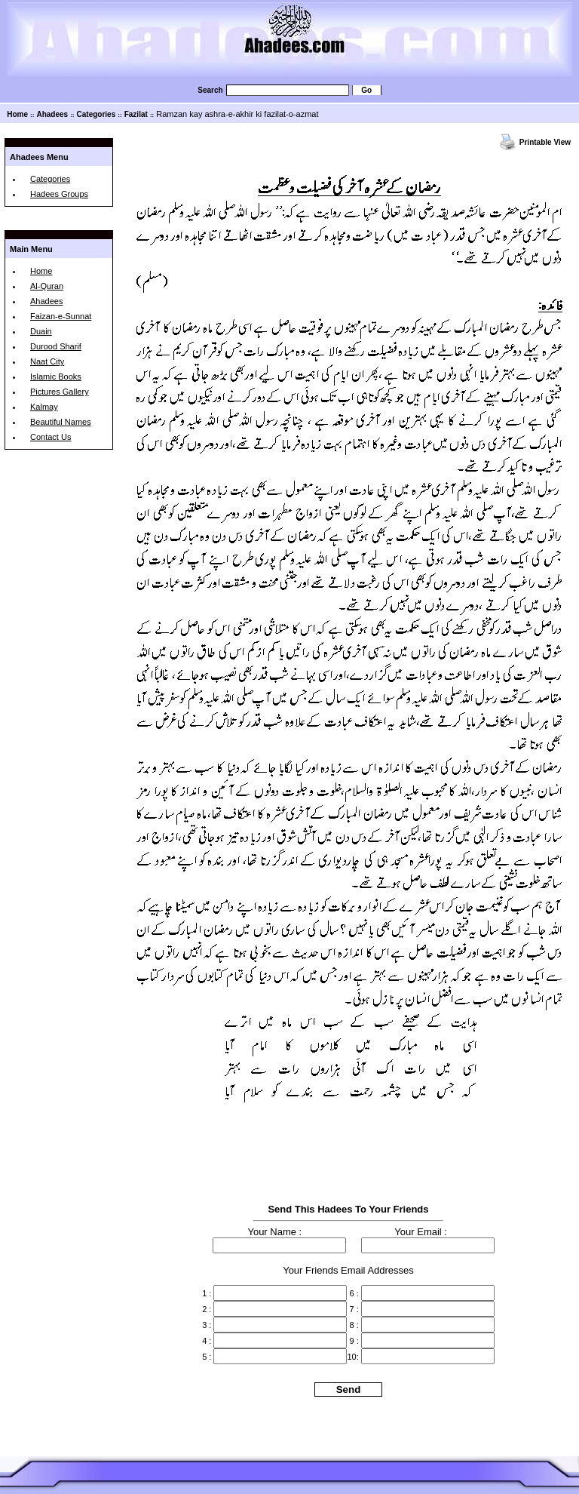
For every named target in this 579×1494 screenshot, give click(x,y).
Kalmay (44, 406)
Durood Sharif (55, 346)
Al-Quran (46, 285)
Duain (41, 331)
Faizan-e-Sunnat (60, 316)
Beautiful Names (60, 421)
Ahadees (52, 114)
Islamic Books (55, 376)
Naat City (47, 361)
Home (17, 114)
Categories (96, 114)
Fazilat (136, 114)
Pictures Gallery (59, 391)
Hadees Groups (59, 193)
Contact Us (50, 436)
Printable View (545, 142)
